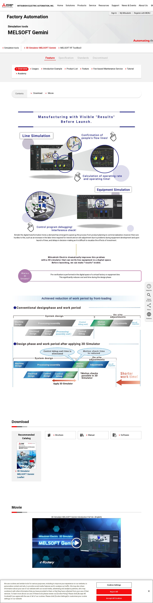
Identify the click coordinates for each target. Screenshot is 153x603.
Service (92, 5)
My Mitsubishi (125, 13)
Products (81, 5)
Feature (50, 57)
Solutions (70, 5)
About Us (143, 5)
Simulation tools (11, 48)
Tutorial (130, 69)
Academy (22, 73)
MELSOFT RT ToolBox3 (70, 48)
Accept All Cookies (114, 598)
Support (115, 5)
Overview (22, 69)
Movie (51, 93)
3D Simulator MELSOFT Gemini (41, 48)
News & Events (129, 5)
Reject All (114, 592)
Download (37, 93)
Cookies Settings (114, 585)
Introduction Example (52, 69)
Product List (72, 69)
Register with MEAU (142, 13)
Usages (35, 69)
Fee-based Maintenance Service (108, 69)
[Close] (149, 591)
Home (60, 5)
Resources (104, 5)
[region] (76, 591)
